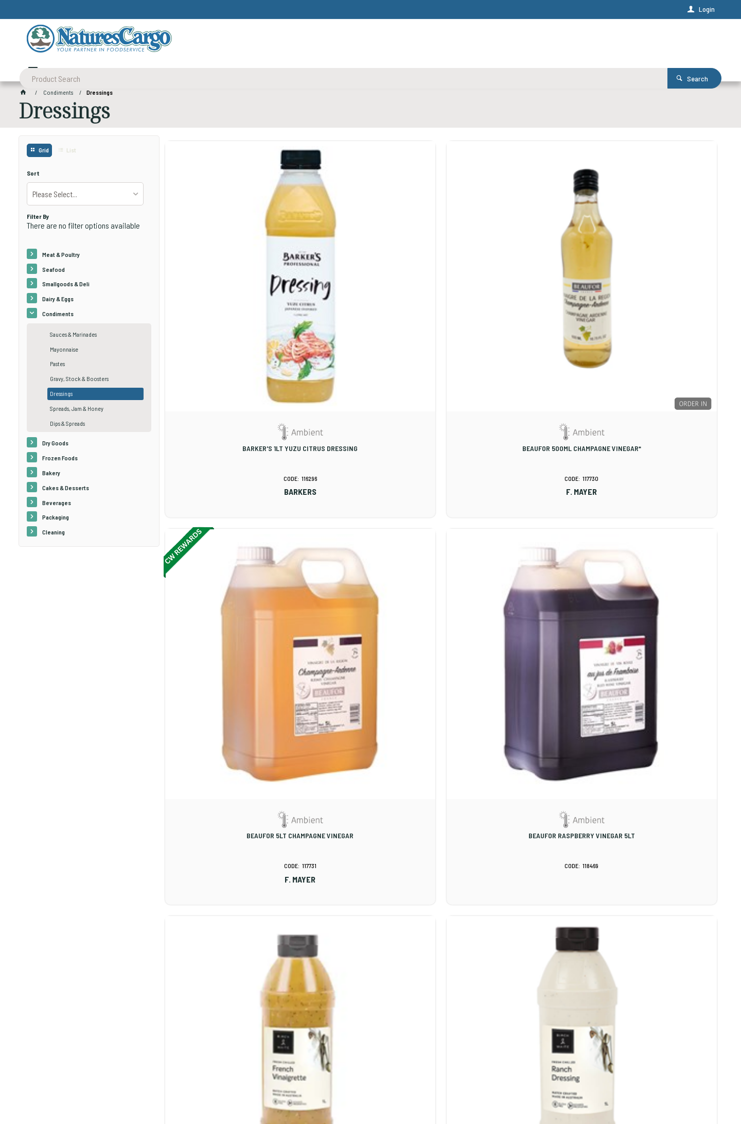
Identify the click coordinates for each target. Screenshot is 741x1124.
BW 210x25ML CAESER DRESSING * (652, 798)
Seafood (53, 272)
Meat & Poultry (61, 258)
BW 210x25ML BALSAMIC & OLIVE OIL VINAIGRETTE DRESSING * (511, 802)
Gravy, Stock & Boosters (79, 382)
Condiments (58, 317)
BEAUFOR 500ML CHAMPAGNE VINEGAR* (370, 305)
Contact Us (44, 1047)
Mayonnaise (64, 352)
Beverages (56, 506)
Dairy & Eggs (58, 302)
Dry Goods (55, 446)
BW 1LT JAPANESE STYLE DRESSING (230, 798)
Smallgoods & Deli (66, 287)
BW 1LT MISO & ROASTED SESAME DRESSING (370, 802)
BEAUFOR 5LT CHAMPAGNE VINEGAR (511, 305)
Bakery (51, 476)
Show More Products (445, 907)
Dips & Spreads (67, 426)
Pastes (57, 367)
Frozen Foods (60, 461)
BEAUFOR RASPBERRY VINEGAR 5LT (652, 305)
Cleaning (53, 535)
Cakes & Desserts (65, 491)
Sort (33, 177)
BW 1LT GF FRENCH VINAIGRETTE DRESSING (229, 556)
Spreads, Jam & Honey (76, 412)
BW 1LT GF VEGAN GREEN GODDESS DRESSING (511, 556)
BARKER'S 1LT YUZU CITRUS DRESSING (229, 305)
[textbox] (330, 41)
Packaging (55, 520)
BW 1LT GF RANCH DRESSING (370, 552)
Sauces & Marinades (73, 337)
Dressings (61, 397)
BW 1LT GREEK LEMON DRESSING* (652, 552)
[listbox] (85, 197)
